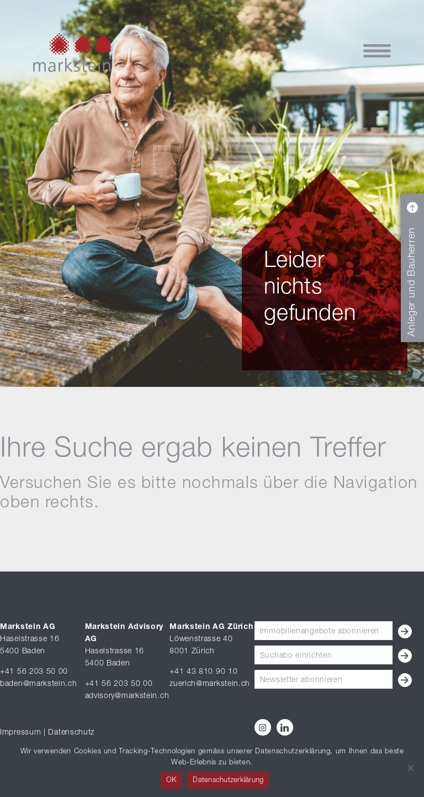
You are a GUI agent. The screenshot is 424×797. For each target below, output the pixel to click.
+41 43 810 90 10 (203, 672)
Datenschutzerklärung (228, 780)
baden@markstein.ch (38, 684)
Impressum (20, 733)
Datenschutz (71, 733)
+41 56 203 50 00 (34, 672)
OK (171, 780)
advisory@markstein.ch (127, 696)
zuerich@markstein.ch (209, 684)
